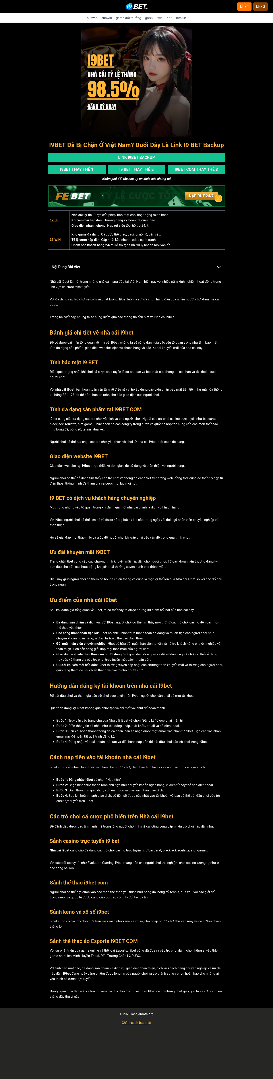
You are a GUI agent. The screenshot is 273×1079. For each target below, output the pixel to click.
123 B (54, 220)
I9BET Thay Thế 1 (76, 168)
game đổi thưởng (128, 18)
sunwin (92, 18)
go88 (149, 18)
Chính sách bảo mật (136, 1022)
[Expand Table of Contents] (218, 266)
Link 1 (244, 7)
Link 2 (260, 7)
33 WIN (55, 239)
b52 (169, 18)
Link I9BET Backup (136, 157)
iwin (160, 18)
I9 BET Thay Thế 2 (136, 168)
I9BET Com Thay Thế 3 (196, 168)
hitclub (181, 18)
